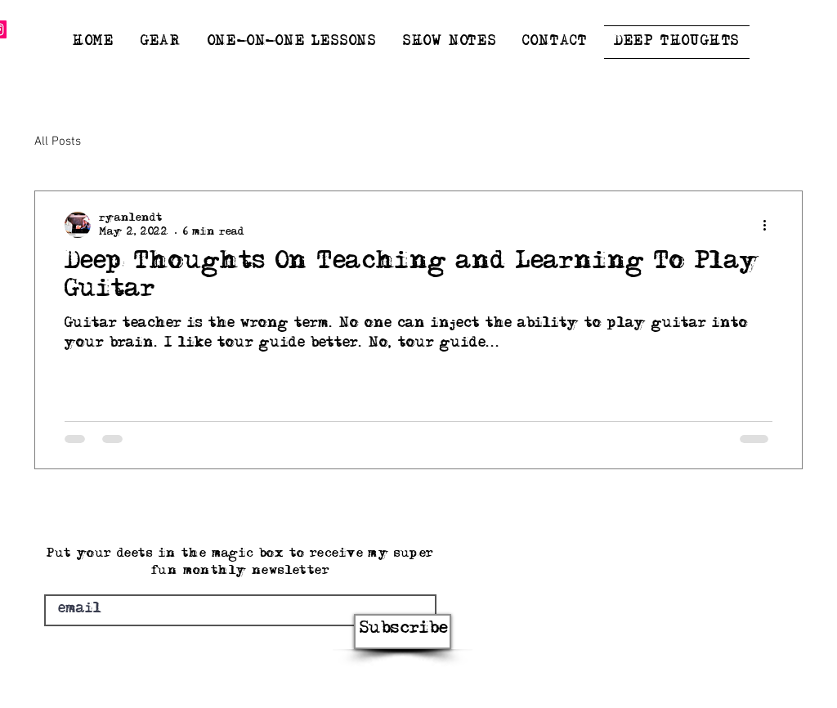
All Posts (57, 141)
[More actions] (770, 225)
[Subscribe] (402, 631)
